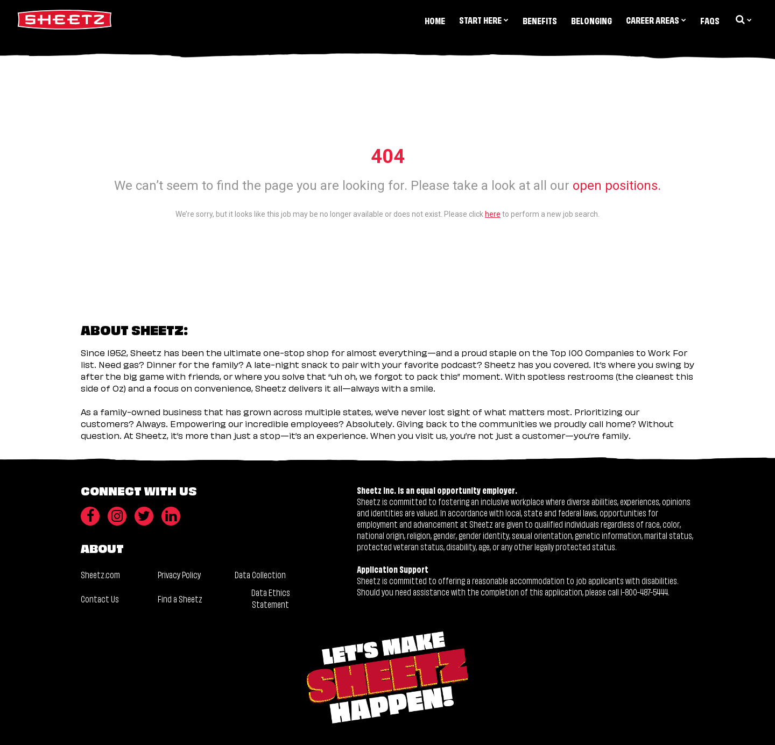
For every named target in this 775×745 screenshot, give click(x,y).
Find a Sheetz (180, 598)
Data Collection (260, 574)
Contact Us (100, 598)
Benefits (540, 20)
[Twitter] (144, 516)
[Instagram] (117, 516)
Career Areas (656, 19)
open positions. (617, 185)
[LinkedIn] (170, 516)
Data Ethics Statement (270, 597)
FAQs (710, 20)
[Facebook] (90, 516)
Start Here (484, 19)
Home (435, 20)
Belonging (591, 20)
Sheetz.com (100, 574)
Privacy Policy (179, 574)
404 (388, 156)
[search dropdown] (743, 19)
